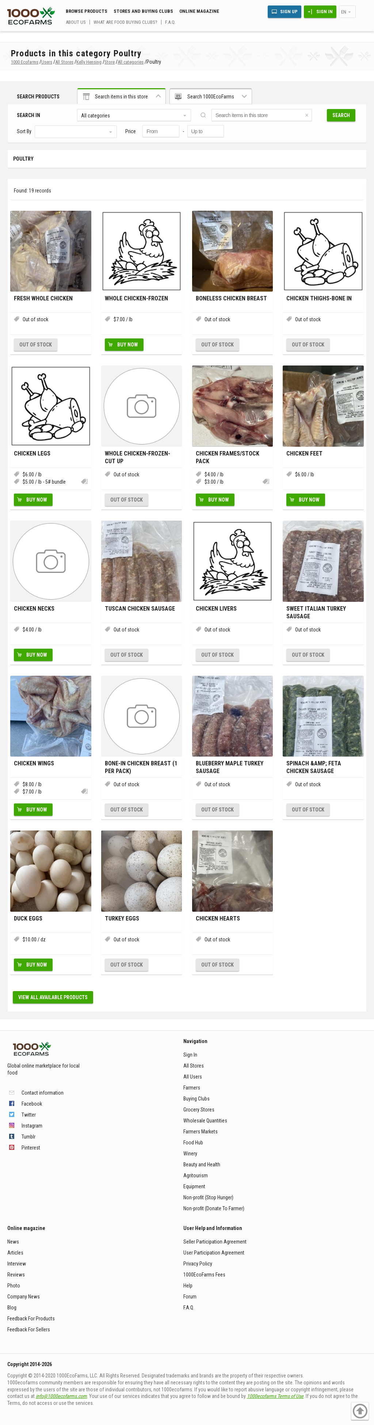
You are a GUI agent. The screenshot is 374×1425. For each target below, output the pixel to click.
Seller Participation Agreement (215, 1242)
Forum (189, 1297)
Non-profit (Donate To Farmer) (213, 1208)
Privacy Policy (197, 1264)
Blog (11, 1307)
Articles (15, 1253)
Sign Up (289, 11)
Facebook (32, 1104)
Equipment (194, 1186)
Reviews (16, 1275)
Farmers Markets (200, 1132)
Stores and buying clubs (143, 11)
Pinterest (31, 1148)
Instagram (32, 1126)
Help (187, 1286)
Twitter (29, 1115)
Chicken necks (34, 608)
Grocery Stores (198, 1110)
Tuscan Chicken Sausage (140, 608)
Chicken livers (216, 608)
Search (341, 115)
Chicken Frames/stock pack (227, 457)
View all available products (53, 997)
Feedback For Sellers (28, 1329)
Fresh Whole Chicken (43, 298)
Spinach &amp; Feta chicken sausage (313, 767)
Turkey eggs (122, 918)
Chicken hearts (218, 918)
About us (76, 22)
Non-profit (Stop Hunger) (208, 1197)
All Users (192, 1077)
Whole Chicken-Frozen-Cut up (137, 457)
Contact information (43, 1093)
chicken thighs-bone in (319, 298)
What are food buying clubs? (125, 22)
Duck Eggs (28, 918)
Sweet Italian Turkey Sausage (316, 612)
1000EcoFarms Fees (204, 1275)
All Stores (193, 1066)
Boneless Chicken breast (231, 298)
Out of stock (35, 345)
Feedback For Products (31, 1318)
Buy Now (127, 345)
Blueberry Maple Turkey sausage (229, 767)
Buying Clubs (196, 1099)
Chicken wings (34, 763)
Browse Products (86, 11)
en (343, 12)
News (13, 1242)
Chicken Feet (304, 453)
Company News (23, 1297)
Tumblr (28, 1137)
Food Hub (193, 1142)
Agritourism (195, 1175)
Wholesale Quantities (205, 1121)
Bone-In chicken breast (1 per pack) (141, 767)
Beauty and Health (201, 1164)
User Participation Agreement (213, 1253)
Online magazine (199, 11)
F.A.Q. (170, 22)
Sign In (324, 11)
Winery (190, 1153)
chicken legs (32, 453)
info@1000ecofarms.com (61, 1396)
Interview (16, 1264)
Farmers (191, 1088)
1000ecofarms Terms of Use (275, 1396)
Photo (13, 1286)
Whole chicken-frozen (136, 298)
